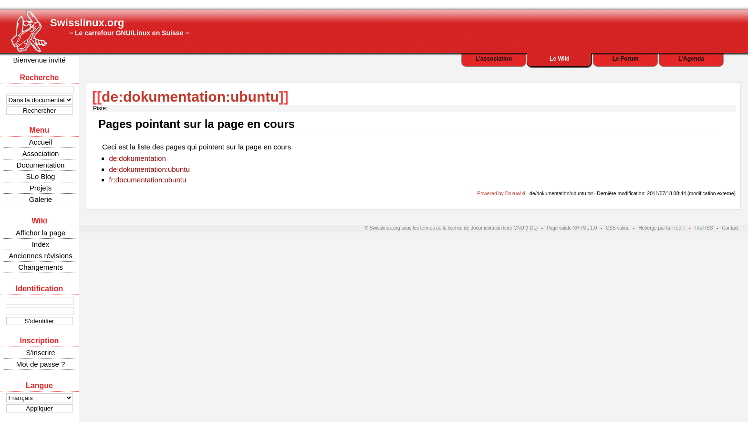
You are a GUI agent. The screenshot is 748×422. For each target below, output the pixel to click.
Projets (41, 188)
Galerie (40, 199)
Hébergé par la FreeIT (661, 228)
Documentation (41, 165)
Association (40, 153)
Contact (730, 228)
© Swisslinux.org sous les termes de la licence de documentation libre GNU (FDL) (451, 228)
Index (41, 244)
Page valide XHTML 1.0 (572, 228)
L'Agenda (691, 58)
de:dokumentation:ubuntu (190, 97)
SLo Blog (40, 176)
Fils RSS (704, 228)
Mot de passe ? (40, 364)
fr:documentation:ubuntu (148, 180)
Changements (40, 267)
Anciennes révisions (40, 256)
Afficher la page (40, 233)
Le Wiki (560, 58)
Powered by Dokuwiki (501, 193)
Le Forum (626, 58)
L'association (494, 58)
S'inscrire (40, 352)
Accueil (40, 142)
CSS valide (617, 228)
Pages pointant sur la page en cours (196, 123)
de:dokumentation (137, 158)
